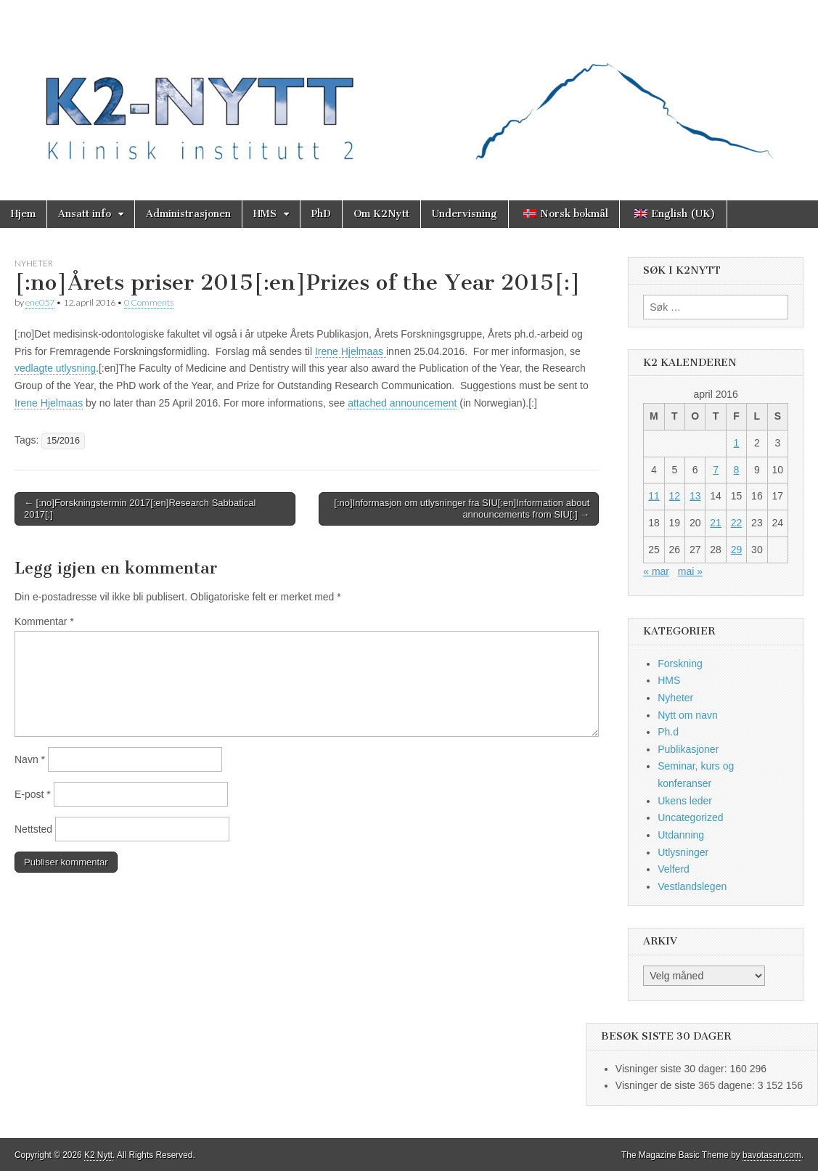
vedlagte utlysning (55, 368)
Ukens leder (685, 801)
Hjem (23, 214)
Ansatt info (84, 214)
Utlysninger (683, 852)
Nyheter (34, 263)
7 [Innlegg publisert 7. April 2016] (716, 470)
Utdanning (681, 835)
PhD (321, 214)
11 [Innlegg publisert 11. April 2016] (654, 496)
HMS (265, 214)
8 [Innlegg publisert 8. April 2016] (737, 470)
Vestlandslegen (692, 886)
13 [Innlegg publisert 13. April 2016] (695, 496)
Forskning (680, 663)
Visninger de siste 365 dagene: (686, 1085)
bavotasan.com (772, 1155)
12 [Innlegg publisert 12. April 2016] (675, 496)
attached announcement (402, 403)
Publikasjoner (688, 749)
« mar (656, 571)
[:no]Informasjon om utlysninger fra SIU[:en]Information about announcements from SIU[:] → (461, 508)
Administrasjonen (188, 214)
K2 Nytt (98, 1155)
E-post (33, 794)
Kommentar (44, 621)
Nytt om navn (687, 715)
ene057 (39, 302)
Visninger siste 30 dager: (672, 1068)
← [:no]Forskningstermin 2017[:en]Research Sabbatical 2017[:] (139, 508)
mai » (690, 571)
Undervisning (464, 214)
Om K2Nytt (381, 214)
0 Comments (148, 302)
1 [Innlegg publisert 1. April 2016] (737, 443)
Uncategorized (690, 817)
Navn (30, 759)
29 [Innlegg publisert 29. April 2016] (737, 549)
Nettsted (33, 829)
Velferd (674, 869)
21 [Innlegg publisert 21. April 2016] (715, 523)
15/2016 (63, 441)
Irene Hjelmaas (350, 351)
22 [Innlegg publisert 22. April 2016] (737, 523)
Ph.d (668, 732)
